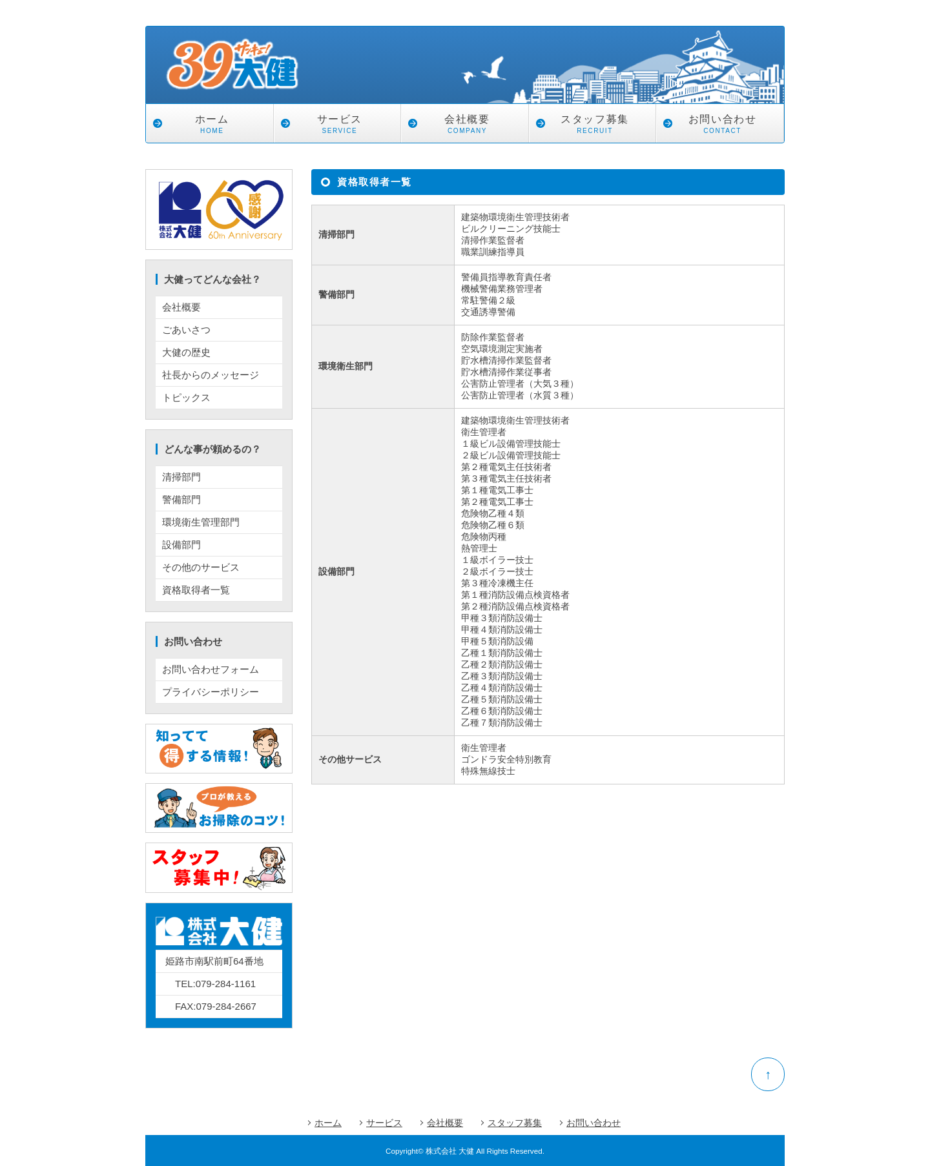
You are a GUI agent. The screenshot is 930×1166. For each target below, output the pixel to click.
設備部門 (181, 544)
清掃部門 (181, 476)
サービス (340, 126)
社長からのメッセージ (210, 374)
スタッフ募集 (595, 126)
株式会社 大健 (450, 1151)
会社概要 (467, 126)
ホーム (212, 126)
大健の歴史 (186, 352)
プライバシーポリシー (210, 691)
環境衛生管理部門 (201, 522)
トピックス (186, 397)
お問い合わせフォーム (210, 669)
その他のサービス (201, 567)
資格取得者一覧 (196, 589)
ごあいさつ (186, 329)
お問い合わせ (722, 126)
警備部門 (181, 499)
